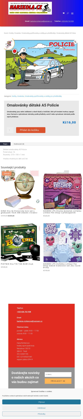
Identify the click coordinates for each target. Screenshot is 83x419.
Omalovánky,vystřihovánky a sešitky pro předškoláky (38, 33)
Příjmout (41, 402)
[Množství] (10, 130)
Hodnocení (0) (19, 144)
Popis (5, 144)
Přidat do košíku (30, 130)
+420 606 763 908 (67, 21)
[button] (75, 42)
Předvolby (41, 414)
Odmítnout (41, 408)
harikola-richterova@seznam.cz (41, 21)
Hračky (11, 33)
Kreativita (18, 33)
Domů (6, 33)
